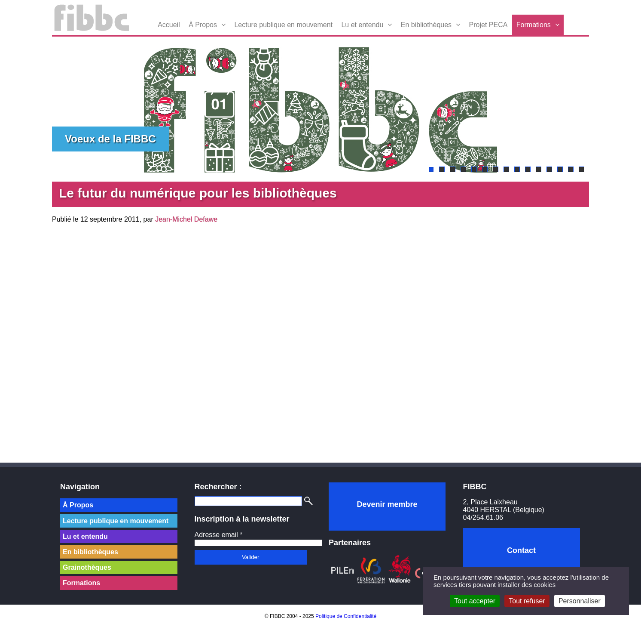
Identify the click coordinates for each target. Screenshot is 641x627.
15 (581, 169)
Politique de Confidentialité (345, 616)
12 (549, 169)
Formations (533, 24)
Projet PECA (488, 24)
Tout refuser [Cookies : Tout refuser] (527, 601)
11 (538, 169)
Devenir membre (387, 504)
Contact (521, 550)
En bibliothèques (426, 24)
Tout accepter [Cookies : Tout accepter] (474, 601)
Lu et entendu (362, 24)
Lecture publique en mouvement (283, 24)
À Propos (203, 24)
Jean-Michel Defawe (186, 219)
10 (528, 169)
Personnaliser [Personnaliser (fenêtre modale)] (580, 601)
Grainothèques (87, 567)
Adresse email (219, 534)
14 (571, 169)
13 (560, 169)
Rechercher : (218, 486)
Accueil (169, 24)
